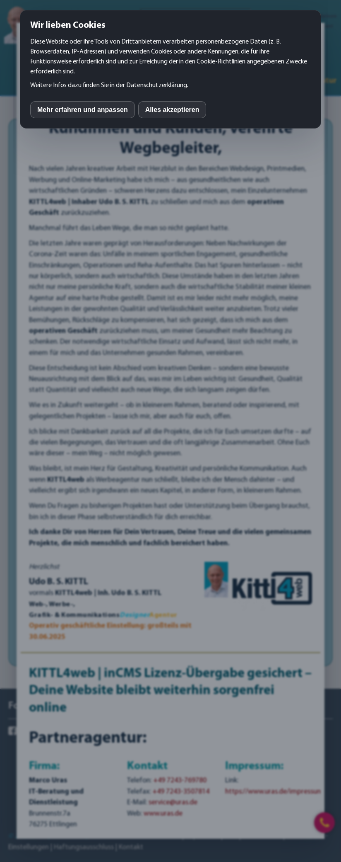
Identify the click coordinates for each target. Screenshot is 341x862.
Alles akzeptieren (172, 109)
